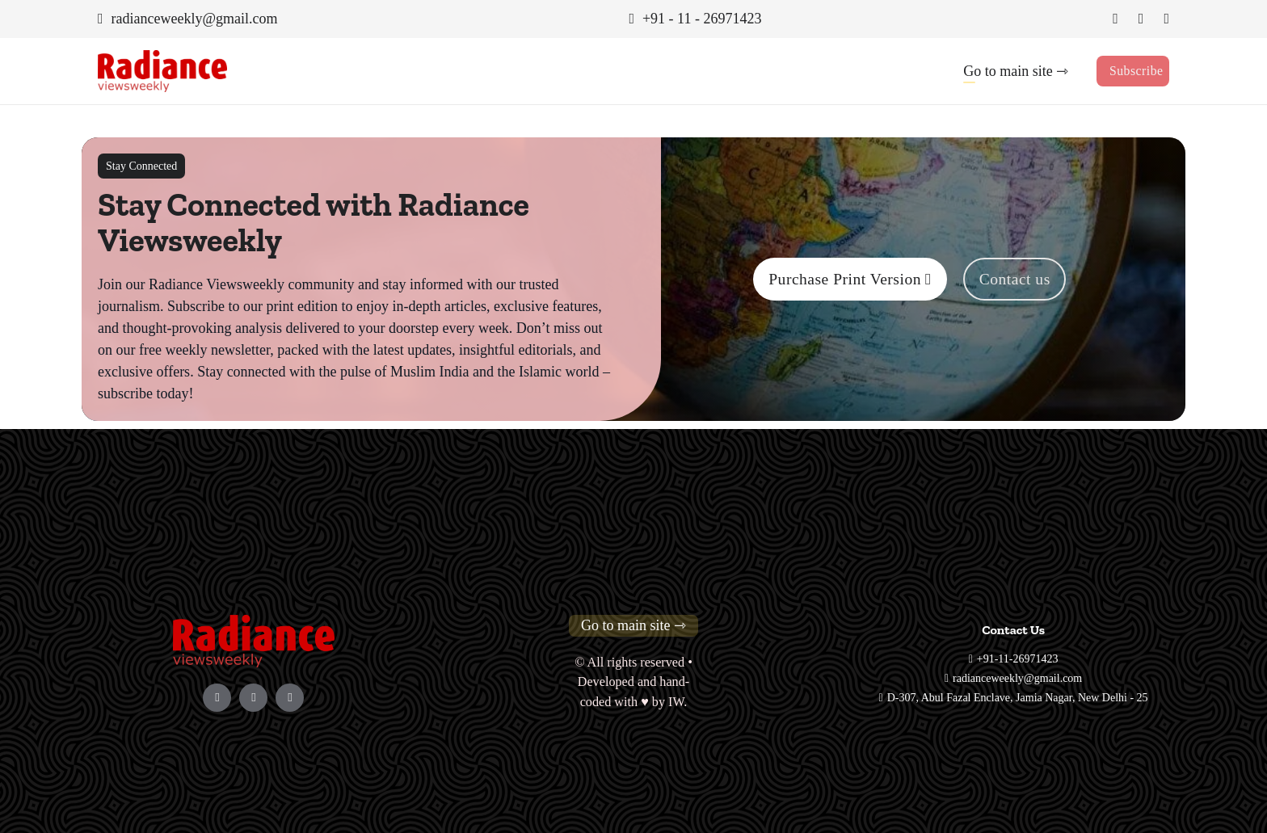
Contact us (1016, 279)
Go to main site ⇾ (1014, 71)
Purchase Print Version (849, 279)
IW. (677, 702)
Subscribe (1136, 71)
